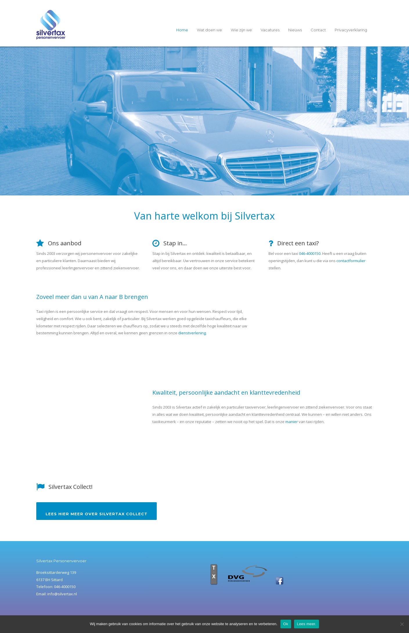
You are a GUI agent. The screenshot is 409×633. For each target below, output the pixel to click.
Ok (285, 624)
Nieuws (295, 30)
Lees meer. (306, 624)
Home (182, 30)
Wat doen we (209, 30)
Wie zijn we (241, 30)
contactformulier (350, 260)
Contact (318, 30)
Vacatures (270, 30)
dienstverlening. (192, 332)
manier (291, 421)
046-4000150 (309, 253)
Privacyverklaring (351, 30)
